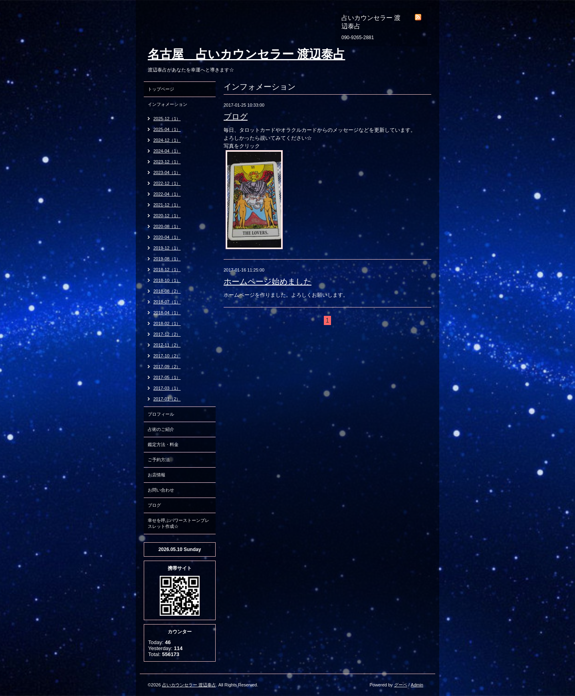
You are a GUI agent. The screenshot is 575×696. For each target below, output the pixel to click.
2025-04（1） (167, 129)
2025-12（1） (167, 118)
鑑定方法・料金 (163, 444)
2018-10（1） (167, 280)
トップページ (161, 89)
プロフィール (161, 414)
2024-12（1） (167, 140)
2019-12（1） (167, 248)
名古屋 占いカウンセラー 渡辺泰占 (246, 54)
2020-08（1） (167, 226)
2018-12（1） (167, 269)
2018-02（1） (167, 323)
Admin (417, 684)
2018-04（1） (167, 312)
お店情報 (156, 474)
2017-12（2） (167, 334)
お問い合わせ (161, 490)
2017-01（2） (167, 399)
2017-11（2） (167, 345)
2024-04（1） (167, 151)
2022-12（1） (167, 183)
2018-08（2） (167, 291)
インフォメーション (167, 104)
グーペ (400, 684)
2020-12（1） (167, 215)
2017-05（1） (167, 377)
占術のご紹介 (161, 429)
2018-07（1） (167, 301)
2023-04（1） (167, 172)
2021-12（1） (167, 204)
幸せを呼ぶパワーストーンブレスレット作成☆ (178, 523)
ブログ (236, 116)
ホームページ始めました (267, 281)
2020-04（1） (167, 237)
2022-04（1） (167, 194)
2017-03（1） (167, 388)
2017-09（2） (167, 366)
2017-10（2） (167, 355)
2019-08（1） (167, 258)
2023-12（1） (167, 161)
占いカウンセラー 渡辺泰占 (189, 684)
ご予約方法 (159, 459)
